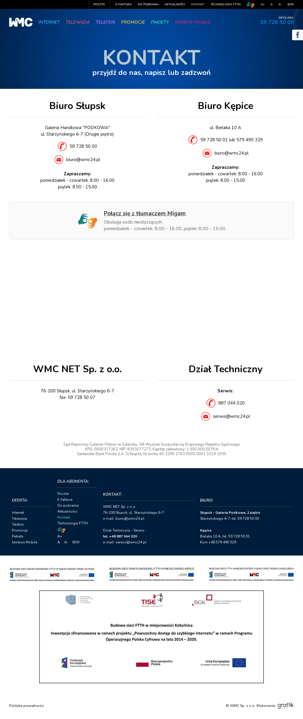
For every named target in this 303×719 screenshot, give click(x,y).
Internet (49, 22)
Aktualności (175, 4)
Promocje (133, 22)
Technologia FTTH (225, 4)
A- (280, 4)
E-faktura (123, 4)
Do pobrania (148, 4)
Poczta (99, 4)
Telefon (105, 22)
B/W (291, 4)
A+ (263, 4)
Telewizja (78, 22)
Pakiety (160, 22)
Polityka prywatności (26, 705)
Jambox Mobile (193, 22)
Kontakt (197, 4)
